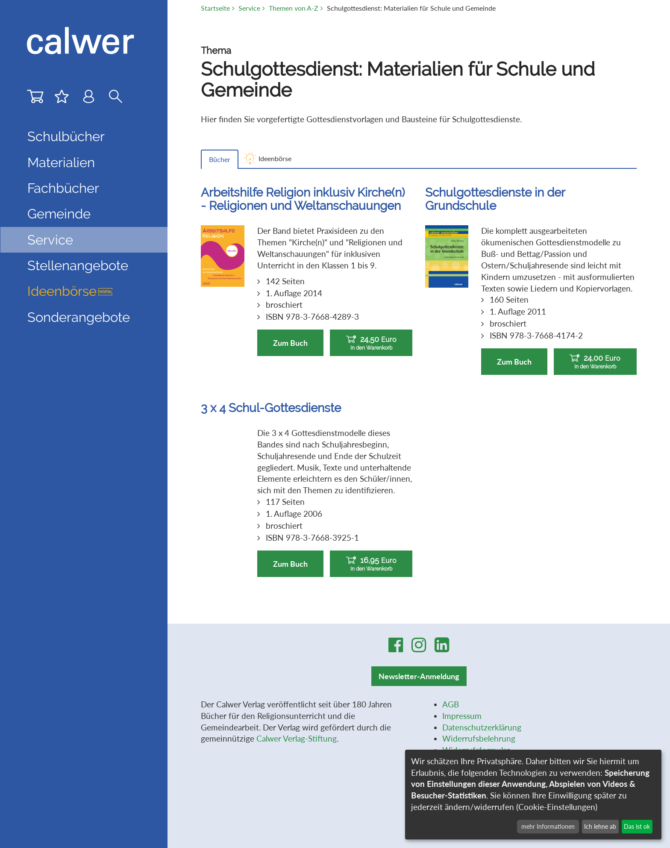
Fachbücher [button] (63, 188)
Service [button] (50, 239)
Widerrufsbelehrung (478, 738)
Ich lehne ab (600, 826)
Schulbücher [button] (66, 136)
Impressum (462, 716)
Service (249, 8)
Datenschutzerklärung (481, 727)
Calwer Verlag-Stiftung (296, 738)
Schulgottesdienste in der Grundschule (495, 199)
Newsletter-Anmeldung (419, 676)
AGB (450, 704)
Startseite (215, 8)
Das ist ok (637, 826)
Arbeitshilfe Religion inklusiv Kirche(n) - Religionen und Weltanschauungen (303, 199)
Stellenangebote (77, 265)
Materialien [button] (61, 162)
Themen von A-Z (293, 8)
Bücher (219, 159)
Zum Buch (290, 342)
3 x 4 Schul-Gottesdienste (271, 407)
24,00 (595, 361)
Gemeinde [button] (59, 213)
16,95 (371, 564)
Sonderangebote (78, 317)
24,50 (371, 343)
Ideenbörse (70, 291)
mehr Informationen (548, 826)
